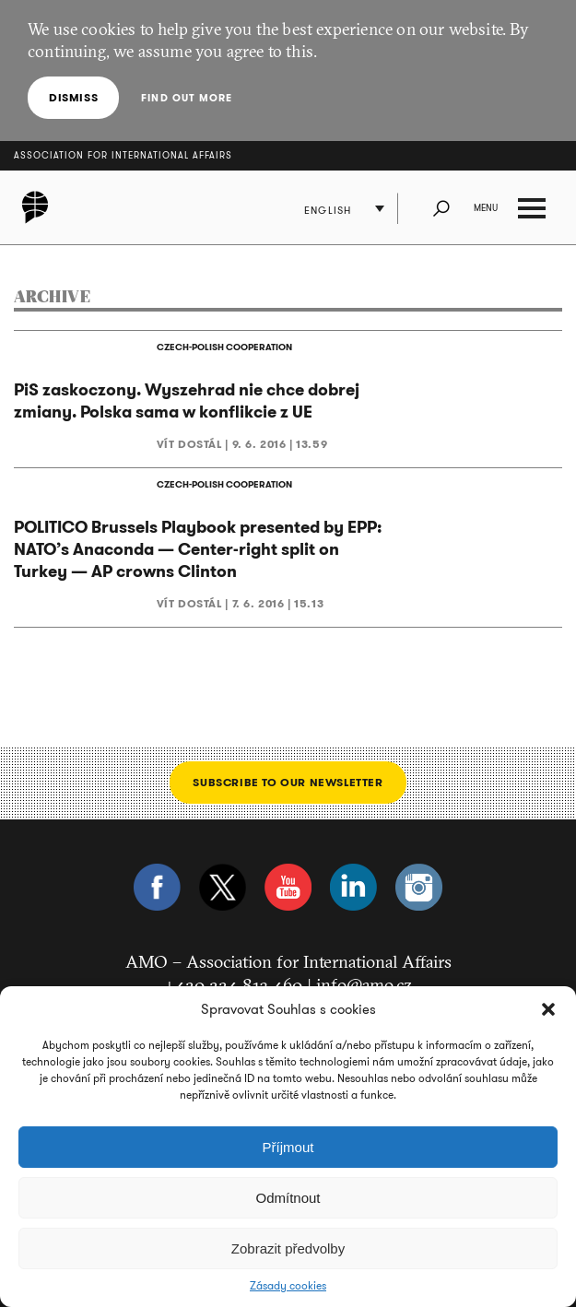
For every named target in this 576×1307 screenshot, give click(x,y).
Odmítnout (287, 1198)
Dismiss (73, 97)
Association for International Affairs (123, 155)
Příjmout (288, 1147)
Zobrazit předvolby (288, 1248)
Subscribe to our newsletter (287, 782)
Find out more (186, 97)
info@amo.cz (364, 984)
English (327, 210)
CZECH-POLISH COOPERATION (224, 347)
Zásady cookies (288, 1285)
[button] (548, 1009)
